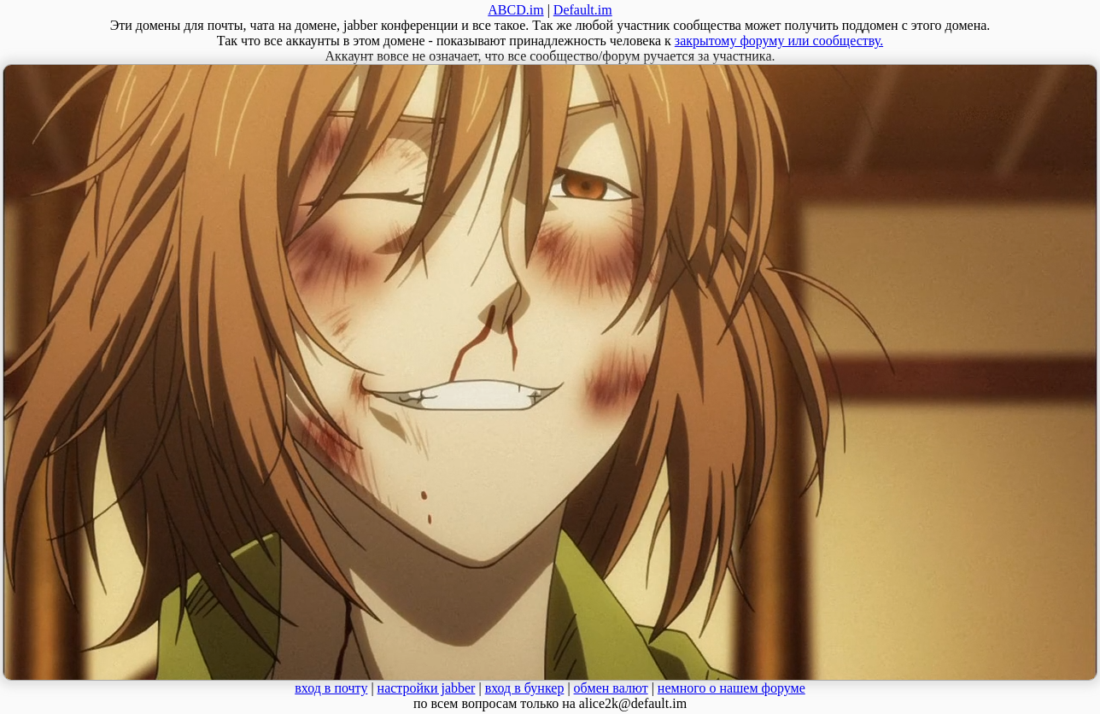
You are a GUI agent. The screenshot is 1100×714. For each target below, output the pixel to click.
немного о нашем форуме (731, 688)
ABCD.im (515, 10)
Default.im (582, 10)
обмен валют (611, 688)
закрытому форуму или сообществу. (779, 40)
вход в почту (331, 688)
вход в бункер (525, 688)
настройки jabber (426, 688)
